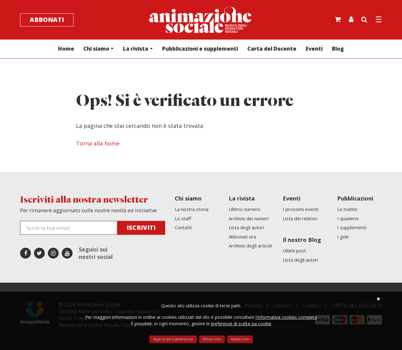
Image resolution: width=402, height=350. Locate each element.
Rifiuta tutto (212, 339)
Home (66, 48)
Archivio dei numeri (249, 218)
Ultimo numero (244, 209)
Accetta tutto (240, 339)
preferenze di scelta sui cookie (241, 324)
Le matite (347, 209)
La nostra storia (191, 209)
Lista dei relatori (300, 218)
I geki (343, 237)
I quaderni (347, 218)
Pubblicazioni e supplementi (200, 48)
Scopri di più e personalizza (173, 339)
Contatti (183, 227)
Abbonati (47, 19)
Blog (338, 48)
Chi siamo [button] (96, 48)
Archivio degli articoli (250, 245)
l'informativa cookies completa (286, 317)
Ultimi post (294, 250)
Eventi (314, 48)
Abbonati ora (242, 237)
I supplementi (351, 227)
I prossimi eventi (300, 209)
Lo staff (183, 218)
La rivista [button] (135, 48)
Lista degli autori (246, 227)
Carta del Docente (271, 48)
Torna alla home (97, 143)
